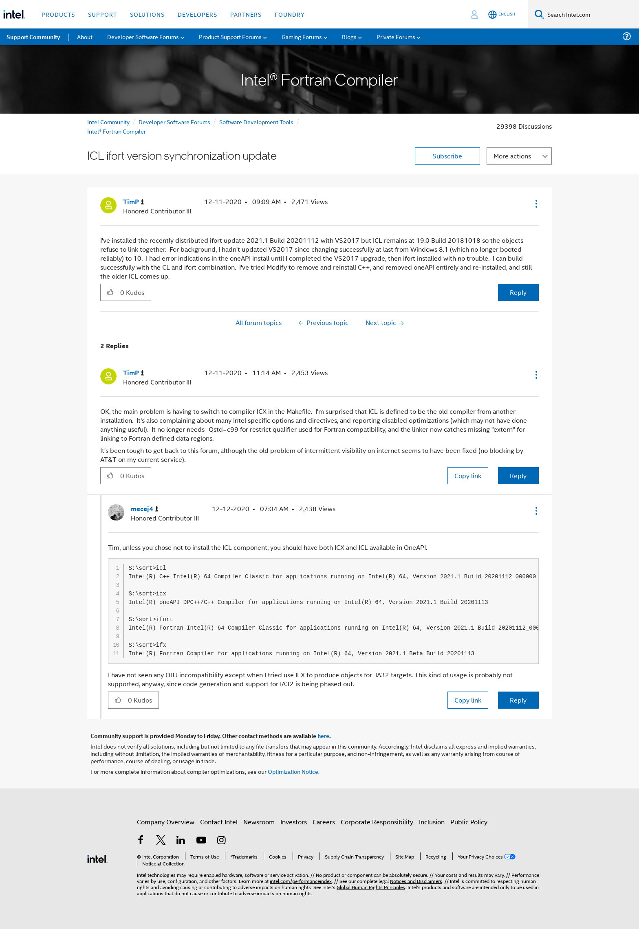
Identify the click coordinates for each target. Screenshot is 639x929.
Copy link (467, 475)
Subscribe (447, 155)
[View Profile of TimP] (133, 201)
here (323, 735)
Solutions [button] (147, 14)
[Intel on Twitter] (161, 841)
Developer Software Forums (174, 121)
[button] (535, 204)
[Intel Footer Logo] (97, 858)
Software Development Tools (256, 121)
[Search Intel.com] (591, 14)
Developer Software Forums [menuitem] (143, 36)
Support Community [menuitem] (33, 36)
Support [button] (102, 14)
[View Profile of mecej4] (145, 509)
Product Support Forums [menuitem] (230, 36)
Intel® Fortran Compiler (116, 131)
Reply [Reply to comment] (518, 475)
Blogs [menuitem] (349, 36)
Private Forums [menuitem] (396, 36)
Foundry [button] (290, 14)
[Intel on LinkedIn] (181, 841)
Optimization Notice (293, 771)
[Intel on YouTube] (201, 841)
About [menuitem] (85, 36)
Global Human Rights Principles (371, 887)
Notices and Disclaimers (416, 881)
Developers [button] (197, 14)
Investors (293, 821)
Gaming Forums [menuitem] (302, 36)
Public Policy (468, 821)
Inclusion (432, 821)
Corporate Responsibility (377, 821)
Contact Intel (219, 821)
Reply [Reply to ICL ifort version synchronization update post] (518, 292)
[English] (501, 14)
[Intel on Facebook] (141, 841)
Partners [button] (246, 14)
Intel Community (108, 121)
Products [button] (58, 14)
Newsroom (259, 821)
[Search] (539, 14)
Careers (324, 821)
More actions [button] (512, 155)
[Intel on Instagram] (221, 841)
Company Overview (165, 821)
